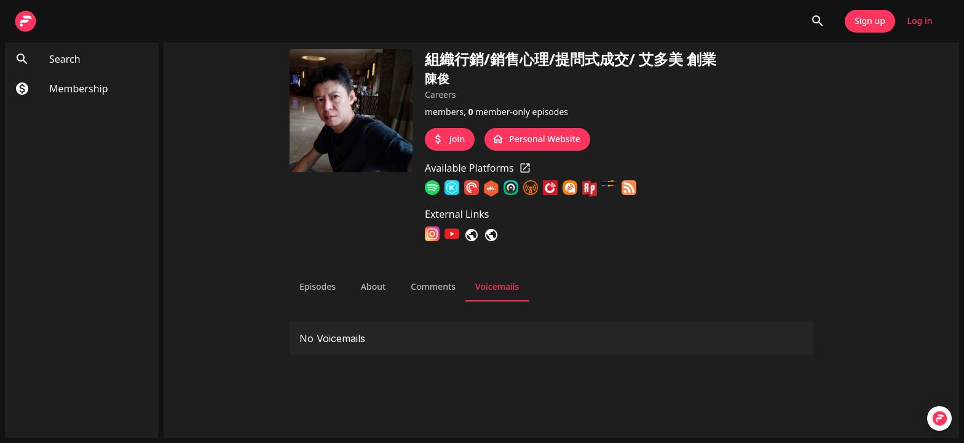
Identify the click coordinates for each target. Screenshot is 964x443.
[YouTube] (451, 234)
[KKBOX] (451, 189)
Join (450, 139)
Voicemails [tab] (497, 286)
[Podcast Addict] (570, 189)
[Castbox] (491, 189)
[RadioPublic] (589, 189)
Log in (919, 21)
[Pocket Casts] (471, 189)
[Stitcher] (609, 189)
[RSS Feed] (629, 189)
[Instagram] (432, 234)
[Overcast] (530, 189)
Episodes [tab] (318, 286)
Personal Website (537, 139)
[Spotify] (432, 189)
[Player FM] (550, 189)
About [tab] (373, 286)
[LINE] (471, 234)
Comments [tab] (433, 286)
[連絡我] (491, 234)
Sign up (870, 21)
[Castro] (511, 189)
